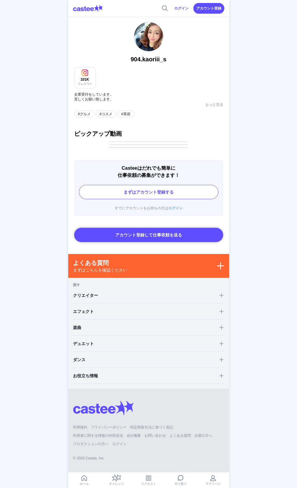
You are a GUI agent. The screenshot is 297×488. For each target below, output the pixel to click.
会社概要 (134, 430)
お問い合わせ (155, 430)
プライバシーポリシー (109, 422)
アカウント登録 (208, 8)
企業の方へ (203, 430)
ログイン (181, 8)
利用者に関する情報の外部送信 (98, 430)
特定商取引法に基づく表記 (151, 422)
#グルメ (84, 109)
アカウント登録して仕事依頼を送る (148, 229)
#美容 (125, 109)
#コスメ (105, 109)
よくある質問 (180, 430)
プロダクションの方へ (91, 438)
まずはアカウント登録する (149, 186)
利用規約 (80, 422)
